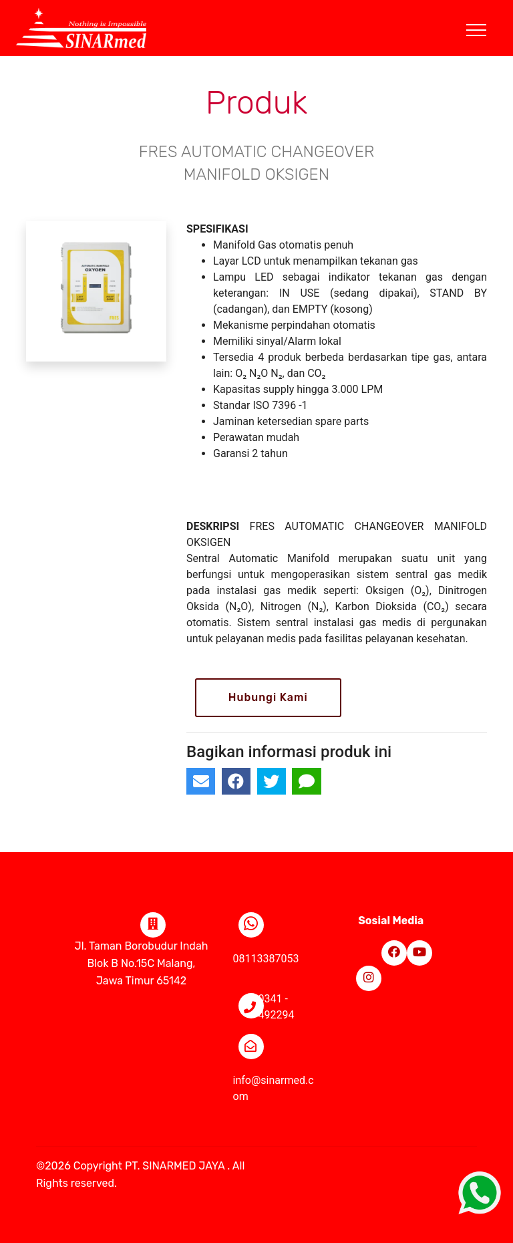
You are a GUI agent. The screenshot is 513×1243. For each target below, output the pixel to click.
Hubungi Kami (268, 697)
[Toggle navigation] (486, 14)
